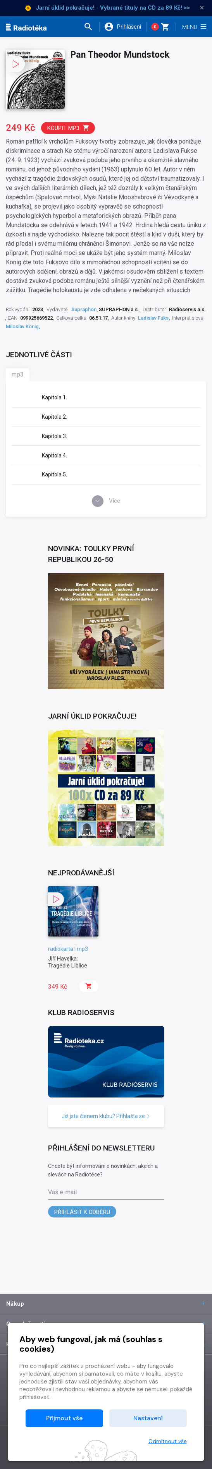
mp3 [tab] (18, 374)
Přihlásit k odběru (82, 1212)
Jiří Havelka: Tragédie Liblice (67, 962)
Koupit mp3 (68, 128)
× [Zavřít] (202, 7)
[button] (91, 27)
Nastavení (148, 1418)
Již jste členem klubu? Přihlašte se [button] (106, 1116)
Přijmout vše (64, 1418)
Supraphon (84, 309)
